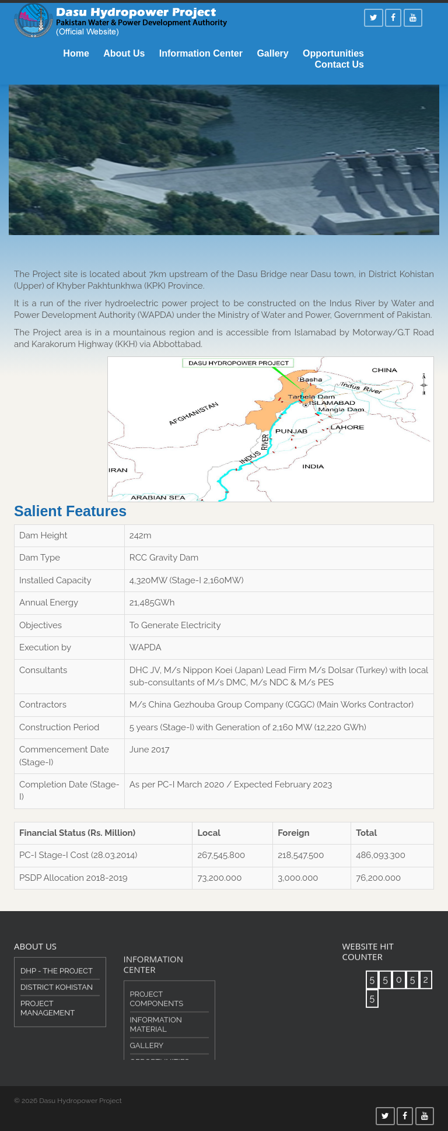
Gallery (272, 53)
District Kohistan (56, 996)
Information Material (156, 1046)
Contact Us (339, 64)
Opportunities (333, 53)
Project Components (157, 1020)
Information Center (201, 53)
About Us (124, 53)
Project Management (47, 1017)
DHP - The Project (56, 979)
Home (76, 53)
